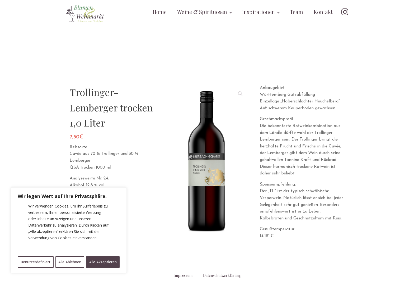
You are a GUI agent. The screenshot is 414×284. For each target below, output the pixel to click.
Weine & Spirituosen (202, 11)
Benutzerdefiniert (35, 261)
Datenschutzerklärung (222, 275)
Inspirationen (258, 11)
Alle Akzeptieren (103, 261)
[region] (69, 230)
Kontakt (323, 11)
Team (296, 11)
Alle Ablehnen (70, 261)
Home (160, 11)
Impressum (182, 275)
